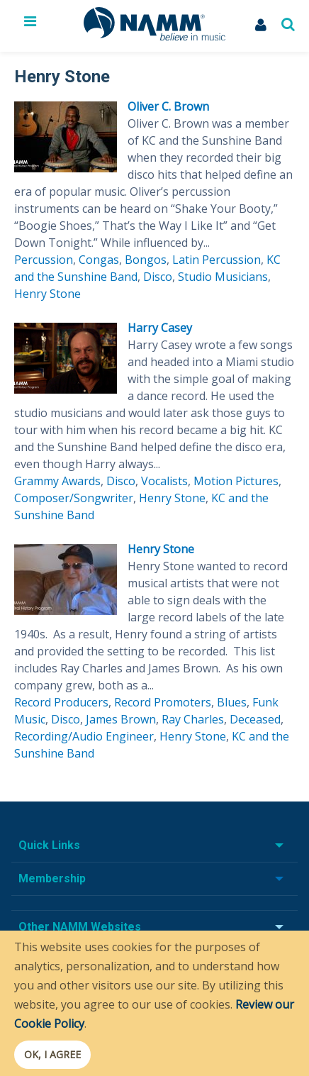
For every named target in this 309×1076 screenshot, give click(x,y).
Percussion (43, 259)
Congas (99, 259)
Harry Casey (160, 327)
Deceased (255, 719)
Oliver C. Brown (168, 106)
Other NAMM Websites (79, 926)
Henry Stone (47, 293)
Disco (157, 276)
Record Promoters (162, 702)
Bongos (146, 259)
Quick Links (49, 845)
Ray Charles (193, 719)
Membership (52, 878)
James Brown (121, 719)
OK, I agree (52, 1054)
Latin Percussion (216, 259)
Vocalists (164, 481)
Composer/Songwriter (73, 498)
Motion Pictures (236, 481)
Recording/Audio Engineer (84, 736)
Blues (232, 702)
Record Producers (61, 702)
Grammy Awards (57, 481)
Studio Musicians (223, 276)
